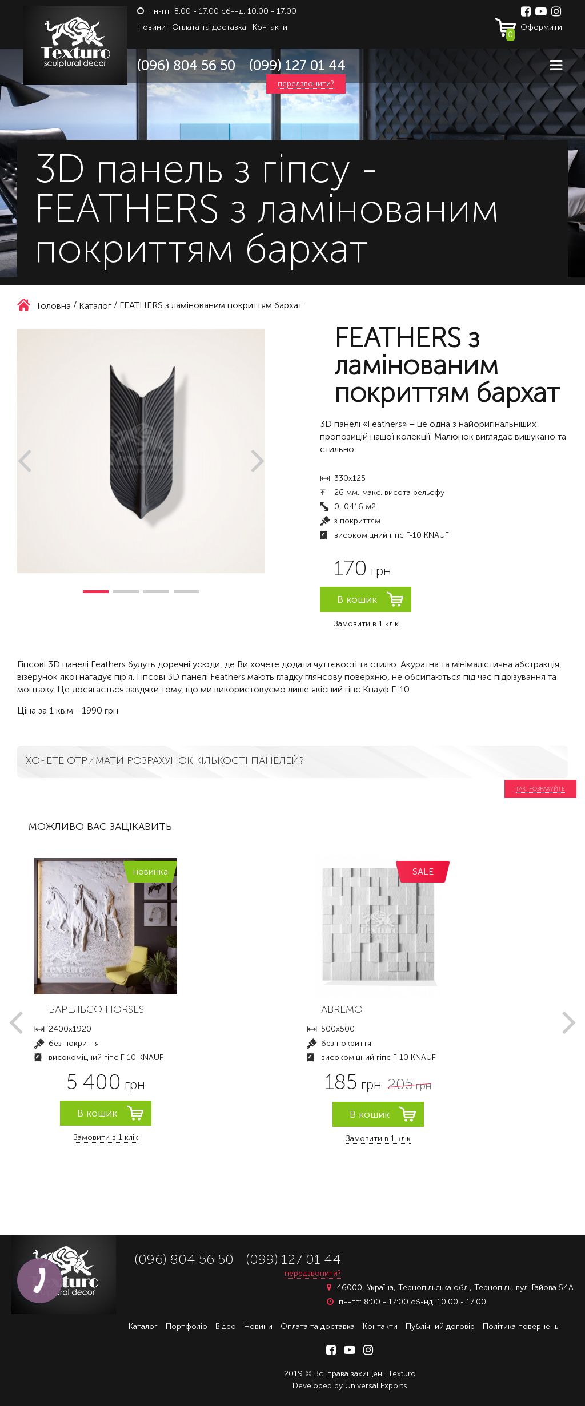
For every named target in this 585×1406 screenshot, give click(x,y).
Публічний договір (440, 1326)
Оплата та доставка (209, 27)
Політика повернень (520, 1326)
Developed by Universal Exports (349, 1386)
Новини (151, 27)
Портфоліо (186, 1326)
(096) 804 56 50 (186, 65)
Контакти (270, 27)
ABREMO (342, 1009)
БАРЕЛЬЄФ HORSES (96, 1009)
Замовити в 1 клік (366, 624)
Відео (225, 1326)
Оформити (534, 29)
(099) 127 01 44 (297, 65)
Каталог (143, 1326)
